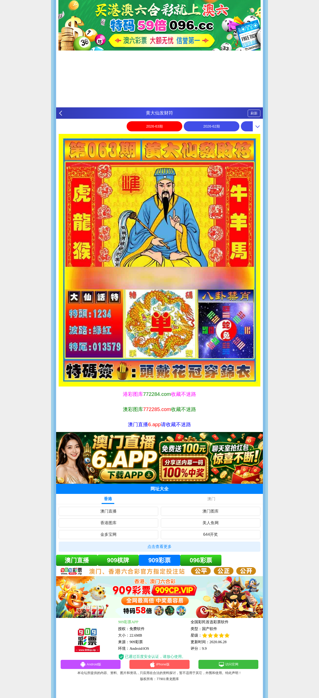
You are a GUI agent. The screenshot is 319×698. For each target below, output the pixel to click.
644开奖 (210, 534)
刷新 (254, 113)
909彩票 (159, 560)
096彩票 (201, 560)
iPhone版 (159, 665)
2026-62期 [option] (211, 126)
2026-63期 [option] (154, 126)
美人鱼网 (210, 523)
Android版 (90, 665)
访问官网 (228, 665)
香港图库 (108, 523)
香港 (108, 499)
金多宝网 (108, 534)
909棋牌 (118, 560)
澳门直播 (108, 511)
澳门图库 (210, 511)
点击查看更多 (159, 546)
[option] (159, 260)
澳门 (211, 499)
